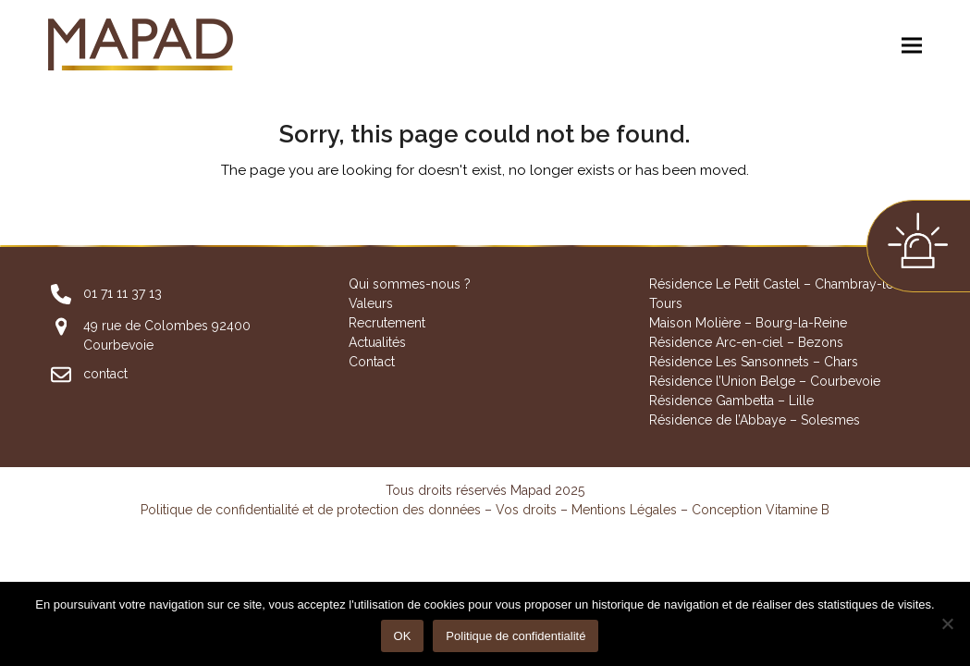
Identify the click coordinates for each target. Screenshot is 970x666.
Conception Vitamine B (760, 509)
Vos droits (526, 509)
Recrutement (387, 322)
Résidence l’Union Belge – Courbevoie (764, 381)
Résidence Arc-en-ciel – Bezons (746, 342)
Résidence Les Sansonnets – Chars (753, 361)
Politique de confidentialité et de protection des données (311, 509)
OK (402, 636)
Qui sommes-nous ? (410, 284)
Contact (372, 361)
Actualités (377, 342)
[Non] (947, 623)
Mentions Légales (624, 509)
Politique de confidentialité (515, 636)
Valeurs (371, 303)
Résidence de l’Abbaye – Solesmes (754, 420)
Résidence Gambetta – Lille (731, 400)
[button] (912, 46)
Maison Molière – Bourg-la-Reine (748, 322)
